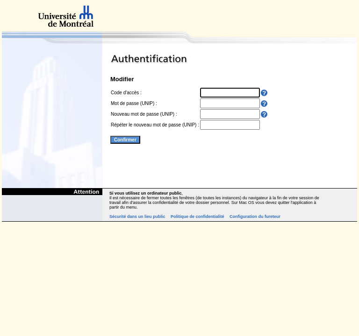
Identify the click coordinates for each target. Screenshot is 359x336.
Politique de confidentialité (197, 216)
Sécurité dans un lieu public (137, 216)
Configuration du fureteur (255, 216)
